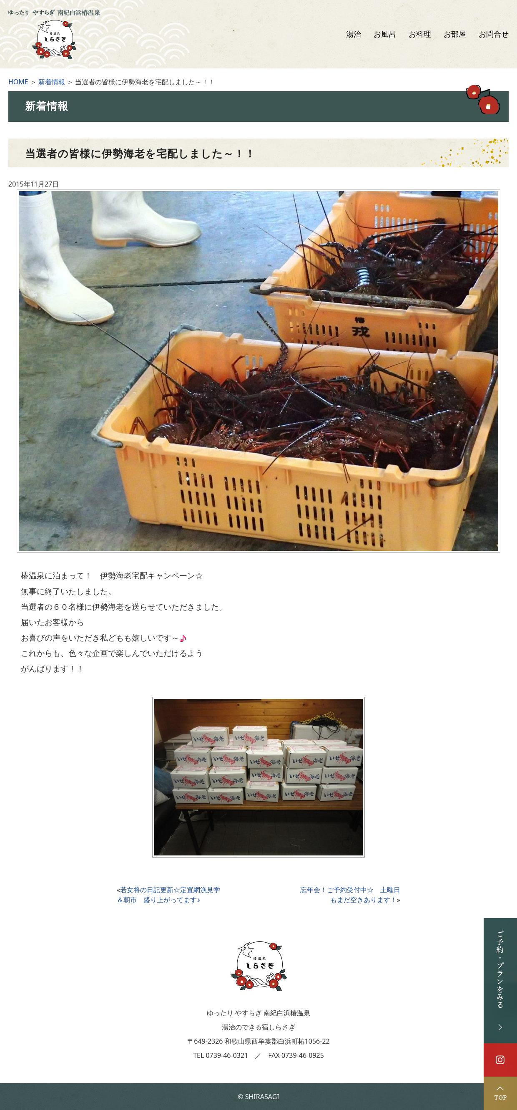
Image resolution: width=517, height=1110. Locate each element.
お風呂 (385, 34)
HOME (18, 81)
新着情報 (51, 81)
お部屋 (455, 34)
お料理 (420, 34)
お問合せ (494, 34)
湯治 (353, 34)
